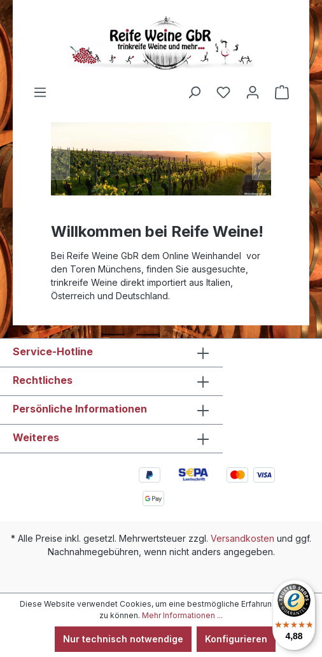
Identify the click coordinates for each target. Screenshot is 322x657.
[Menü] (40, 92)
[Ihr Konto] (252, 92)
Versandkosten (242, 538)
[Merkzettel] (223, 92)
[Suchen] (194, 92)
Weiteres (36, 437)
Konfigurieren (236, 638)
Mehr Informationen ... (182, 615)
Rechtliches (43, 380)
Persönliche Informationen (80, 408)
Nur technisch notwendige (123, 638)
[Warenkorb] (282, 92)
